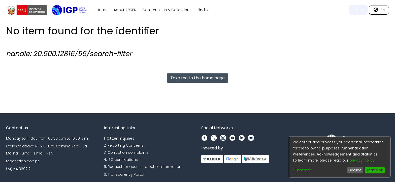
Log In (358, 9)
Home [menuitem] (102, 9)
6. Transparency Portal (124, 174)
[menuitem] (202, 10)
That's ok (374, 170)
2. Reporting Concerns (124, 145)
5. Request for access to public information (142, 166)
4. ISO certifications (121, 159)
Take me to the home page (197, 78)
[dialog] (339, 157)
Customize (302, 170)
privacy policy (362, 160)
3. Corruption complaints (126, 152)
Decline (354, 170)
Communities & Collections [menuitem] (166, 9)
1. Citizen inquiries (119, 138)
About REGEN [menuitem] (125, 9)
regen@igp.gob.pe (23, 161)
